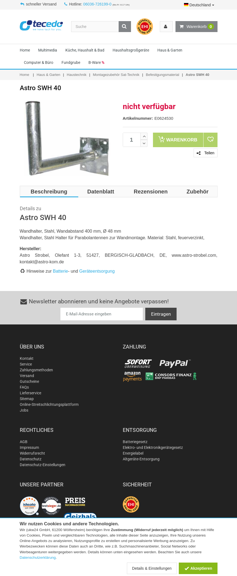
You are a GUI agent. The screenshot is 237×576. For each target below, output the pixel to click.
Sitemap (27, 399)
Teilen (205, 153)
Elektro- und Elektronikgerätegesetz (153, 447)
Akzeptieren (198, 568)
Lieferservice (30, 393)
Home (25, 50)
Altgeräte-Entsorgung (141, 459)
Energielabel (133, 453)
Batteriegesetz (135, 442)
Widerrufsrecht (32, 453)
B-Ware (96, 62)
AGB (23, 442)
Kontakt (27, 358)
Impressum (29, 447)
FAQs (24, 387)
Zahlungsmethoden (36, 370)
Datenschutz (30, 459)
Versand (27, 375)
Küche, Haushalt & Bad (84, 50)
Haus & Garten (169, 50)
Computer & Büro (38, 62)
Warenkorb (196, 26)
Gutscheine (29, 381)
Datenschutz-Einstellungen (42, 465)
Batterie (60, 271)
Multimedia (47, 50)
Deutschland (199, 5)
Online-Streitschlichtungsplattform (49, 404)
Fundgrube (71, 62)
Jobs (24, 410)
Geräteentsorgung (97, 271)
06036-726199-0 (97, 4)
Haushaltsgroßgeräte (131, 50)
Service (26, 364)
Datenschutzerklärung (38, 557)
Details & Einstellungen (152, 568)
